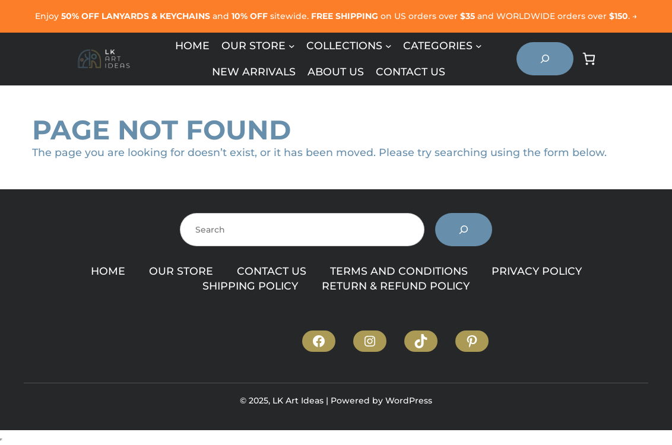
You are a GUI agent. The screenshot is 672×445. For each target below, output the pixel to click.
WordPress (408, 400)
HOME (108, 271)
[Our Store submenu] (292, 46)
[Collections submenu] (388, 46)
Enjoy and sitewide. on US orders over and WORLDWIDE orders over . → (336, 16)
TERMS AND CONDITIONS (399, 271)
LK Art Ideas (298, 400)
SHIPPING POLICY (250, 285)
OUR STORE (181, 271)
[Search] (463, 229)
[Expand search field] (544, 58)
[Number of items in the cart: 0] (589, 59)
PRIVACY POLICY (537, 271)
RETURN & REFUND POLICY (396, 285)
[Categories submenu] (479, 46)
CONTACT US (271, 271)
